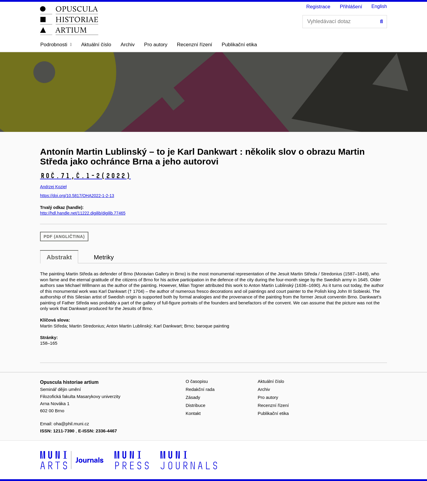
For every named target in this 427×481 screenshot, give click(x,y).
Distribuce (195, 405)
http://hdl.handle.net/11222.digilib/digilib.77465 (82, 213)
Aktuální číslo (96, 44)
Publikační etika (239, 44)
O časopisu (197, 381)
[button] (56, 44)
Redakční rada (200, 389)
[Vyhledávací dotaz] (344, 21)
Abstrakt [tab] (59, 257)
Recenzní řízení (194, 44)
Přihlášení (351, 6)
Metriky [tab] (104, 257)
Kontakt (193, 413)
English (379, 6)
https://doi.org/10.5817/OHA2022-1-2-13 (77, 195)
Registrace (318, 6)
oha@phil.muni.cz (71, 423)
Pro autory (155, 44)
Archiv (128, 44)
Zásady (193, 397)
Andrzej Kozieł (53, 186)
